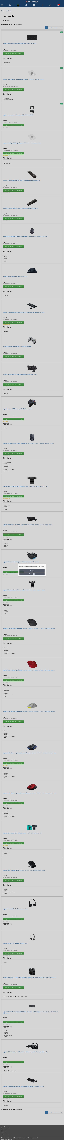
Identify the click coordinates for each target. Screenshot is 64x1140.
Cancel (32, 266)
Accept (32, 263)
